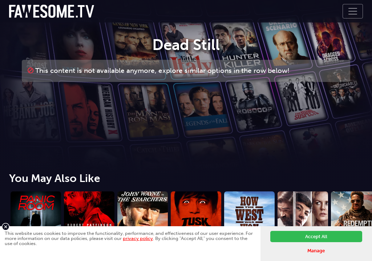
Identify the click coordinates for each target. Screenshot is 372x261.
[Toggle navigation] (353, 11)
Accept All (316, 236)
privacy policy (138, 238)
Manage (316, 250)
